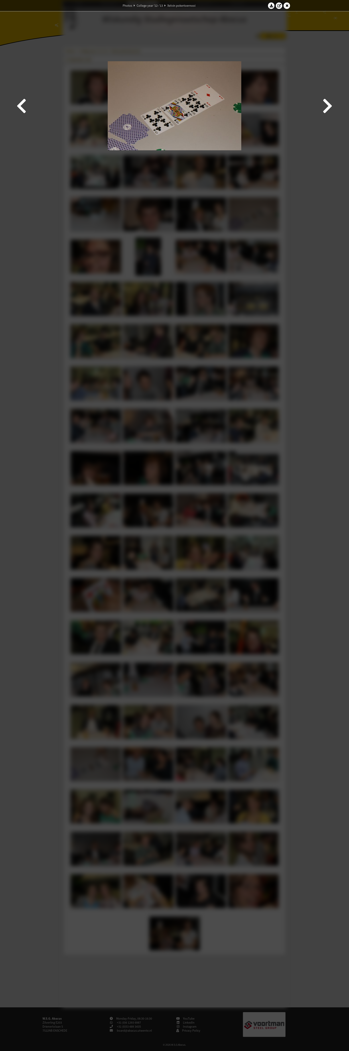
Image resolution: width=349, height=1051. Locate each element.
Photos (127, 6)
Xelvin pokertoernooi (181, 6)
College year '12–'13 (150, 6)
